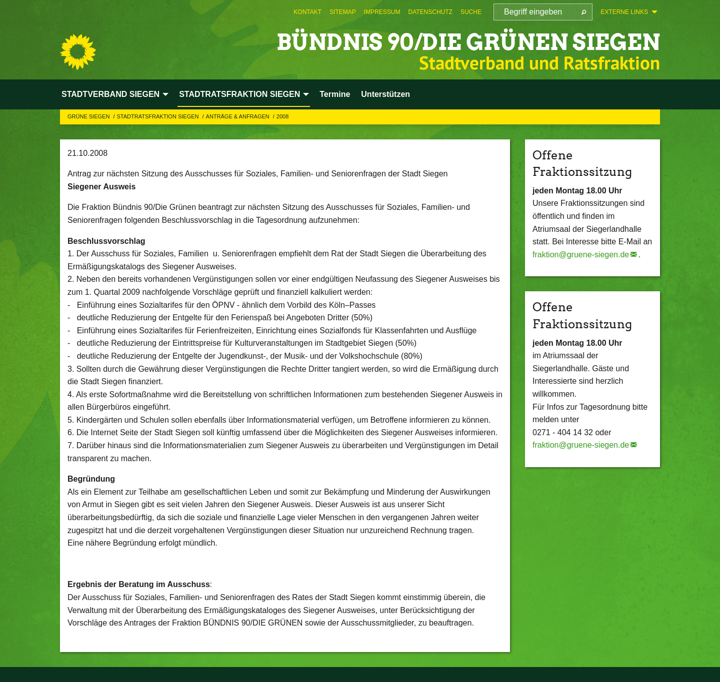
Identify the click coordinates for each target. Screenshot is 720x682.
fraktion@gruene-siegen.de (580, 254)
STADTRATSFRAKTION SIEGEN (158, 116)
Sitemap (343, 11)
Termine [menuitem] (335, 94)
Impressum (382, 11)
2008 (282, 116)
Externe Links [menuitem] (624, 11)
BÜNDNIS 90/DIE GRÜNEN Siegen (468, 42)
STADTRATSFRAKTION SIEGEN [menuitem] (239, 94)
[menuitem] (308, 12)
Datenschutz (430, 11)
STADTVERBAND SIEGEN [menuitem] (111, 94)
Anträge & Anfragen (238, 116)
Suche (471, 11)
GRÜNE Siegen (89, 116)
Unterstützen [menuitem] (385, 94)
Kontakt (308, 11)
